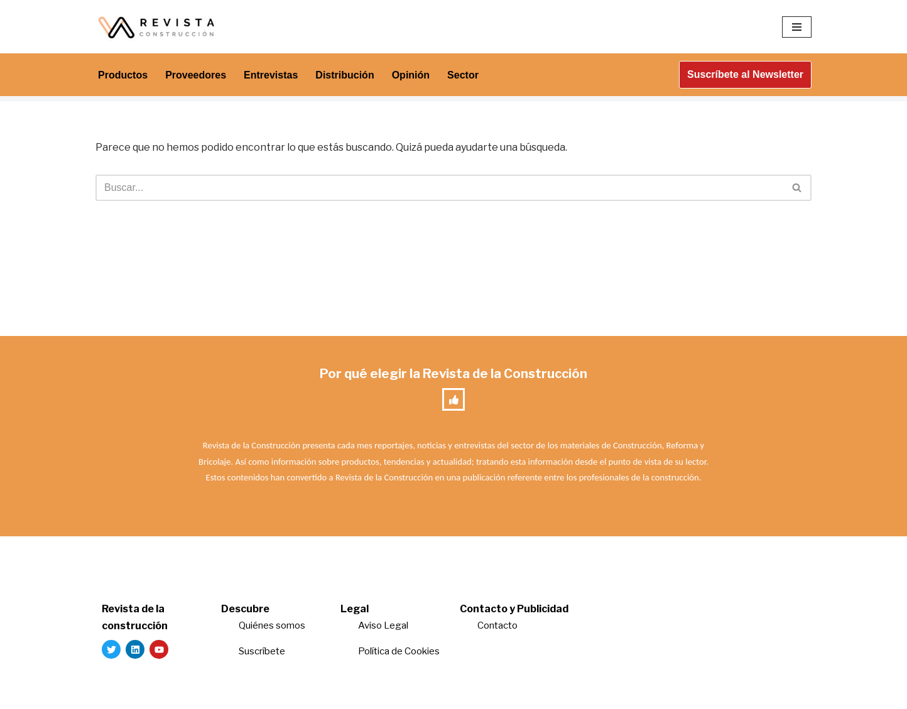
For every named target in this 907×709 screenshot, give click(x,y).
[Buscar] (439, 188)
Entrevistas (271, 75)
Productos (123, 75)
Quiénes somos (272, 625)
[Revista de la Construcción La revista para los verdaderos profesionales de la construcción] (158, 26)
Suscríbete (263, 651)
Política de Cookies (399, 651)
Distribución (344, 75)
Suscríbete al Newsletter (745, 74)
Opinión (411, 75)
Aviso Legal (383, 625)
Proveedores (195, 75)
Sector (463, 75)
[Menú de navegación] (797, 27)
